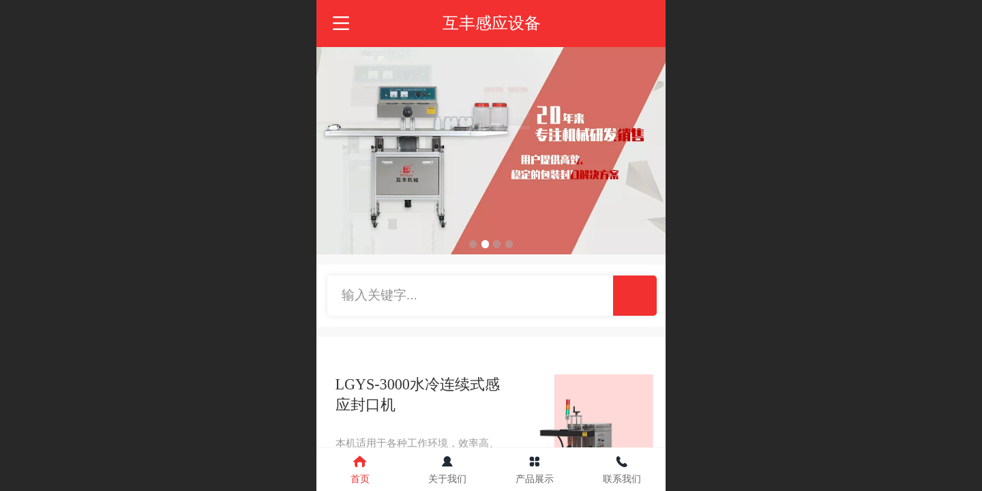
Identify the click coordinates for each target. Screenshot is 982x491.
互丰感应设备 (492, 23)
